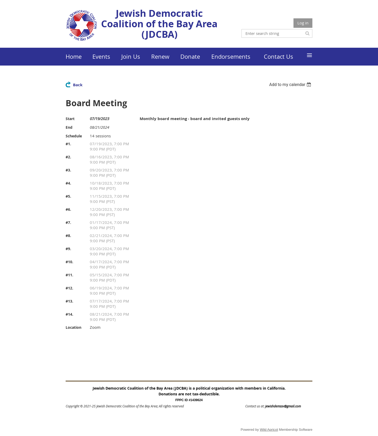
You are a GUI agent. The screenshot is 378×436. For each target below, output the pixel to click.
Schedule (74, 135)
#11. (69, 274)
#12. (69, 288)
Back (77, 85)
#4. (68, 183)
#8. (68, 235)
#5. (68, 196)
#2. (68, 156)
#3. (68, 170)
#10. (69, 261)
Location (73, 327)
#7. (68, 222)
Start (70, 118)
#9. (68, 248)
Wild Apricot (269, 430)
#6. (68, 209)
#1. (68, 143)
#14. (69, 314)
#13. (69, 301)
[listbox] (290, 84)
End (69, 127)
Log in (302, 22)
